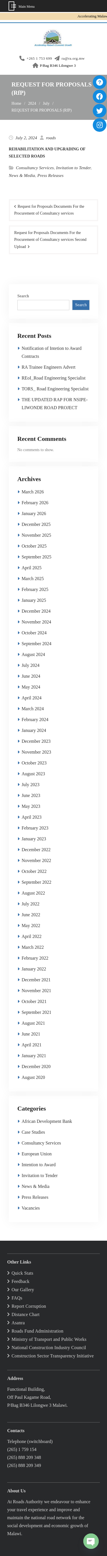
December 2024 (36, 611)
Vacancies (31, 1208)
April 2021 (32, 1044)
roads (51, 138)
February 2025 (35, 589)
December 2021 (36, 979)
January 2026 (34, 513)
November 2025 (36, 535)
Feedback (20, 1281)
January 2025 (34, 600)
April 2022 (32, 936)
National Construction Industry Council (48, 1347)
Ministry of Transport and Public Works (48, 1339)
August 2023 (33, 773)
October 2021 (34, 1001)
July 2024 (31, 665)
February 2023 (35, 828)
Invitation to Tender (73, 168)
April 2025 (32, 567)
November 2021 (36, 990)
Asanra (18, 1322)
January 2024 (34, 730)
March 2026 (33, 491)
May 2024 (31, 687)
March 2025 (33, 578)
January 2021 (34, 1055)
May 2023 (31, 806)
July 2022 (31, 903)
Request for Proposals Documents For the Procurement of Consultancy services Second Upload (50, 240)
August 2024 (33, 654)
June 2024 (31, 676)
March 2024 (33, 708)
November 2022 (36, 860)
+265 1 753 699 (39, 58)
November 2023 (36, 752)
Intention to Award (39, 1164)
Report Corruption (28, 1306)
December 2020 (36, 1066)
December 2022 (36, 849)
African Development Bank (47, 1121)
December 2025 (36, 524)
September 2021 (36, 1012)
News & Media (22, 175)
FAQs (16, 1297)
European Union (37, 1153)
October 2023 (34, 762)
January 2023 (34, 838)
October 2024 (34, 632)
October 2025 (34, 546)
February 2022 (35, 958)
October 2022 (34, 871)
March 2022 (33, 947)
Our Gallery (22, 1289)
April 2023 (32, 817)
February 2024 (35, 719)
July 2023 (31, 784)
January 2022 (34, 968)
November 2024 (36, 621)
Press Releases (50, 175)
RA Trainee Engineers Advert (49, 367)
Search (23, 296)
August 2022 (33, 893)
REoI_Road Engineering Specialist (54, 378)
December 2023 (36, 741)
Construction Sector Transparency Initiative (52, 1355)
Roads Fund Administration (37, 1331)
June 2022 (31, 914)
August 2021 (33, 1023)
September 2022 (36, 882)
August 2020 (33, 1077)
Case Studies (33, 1132)
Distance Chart (25, 1314)
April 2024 (32, 697)
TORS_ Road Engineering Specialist (55, 388)
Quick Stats (22, 1273)
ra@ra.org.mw (73, 58)
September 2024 (36, 643)
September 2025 (36, 556)
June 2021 (31, 1034)
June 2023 (31, 795)
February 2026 (35, 502)
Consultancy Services (35, 168)
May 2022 (31, 925)
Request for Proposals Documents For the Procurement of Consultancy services (49, 210)
